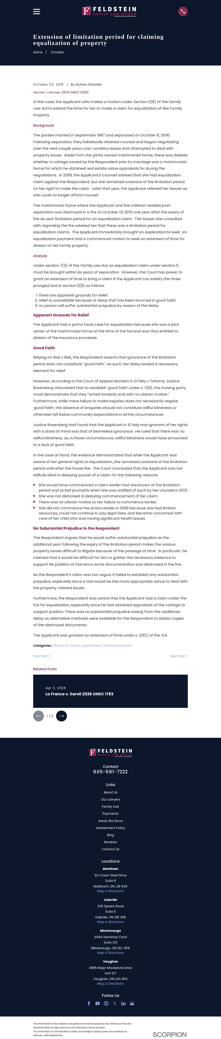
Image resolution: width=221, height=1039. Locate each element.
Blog (110, 835)
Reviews (110, 842)
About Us (110, 793)
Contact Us (110, 849)
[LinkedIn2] (123, 1004)
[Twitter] (115, 1004)
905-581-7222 (110, 772)
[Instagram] (106, 1004)
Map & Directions (110, 891)
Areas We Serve (110, 821)
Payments (110, 814)
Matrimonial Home (117, 645)
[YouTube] (97, 1004)
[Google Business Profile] (132, 1004)
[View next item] (62, 716)
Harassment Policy (110, 828)
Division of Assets (66, 645)
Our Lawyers (110, 800)
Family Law (110, 807)
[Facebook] (89, 1004)
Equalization (91, 645)
